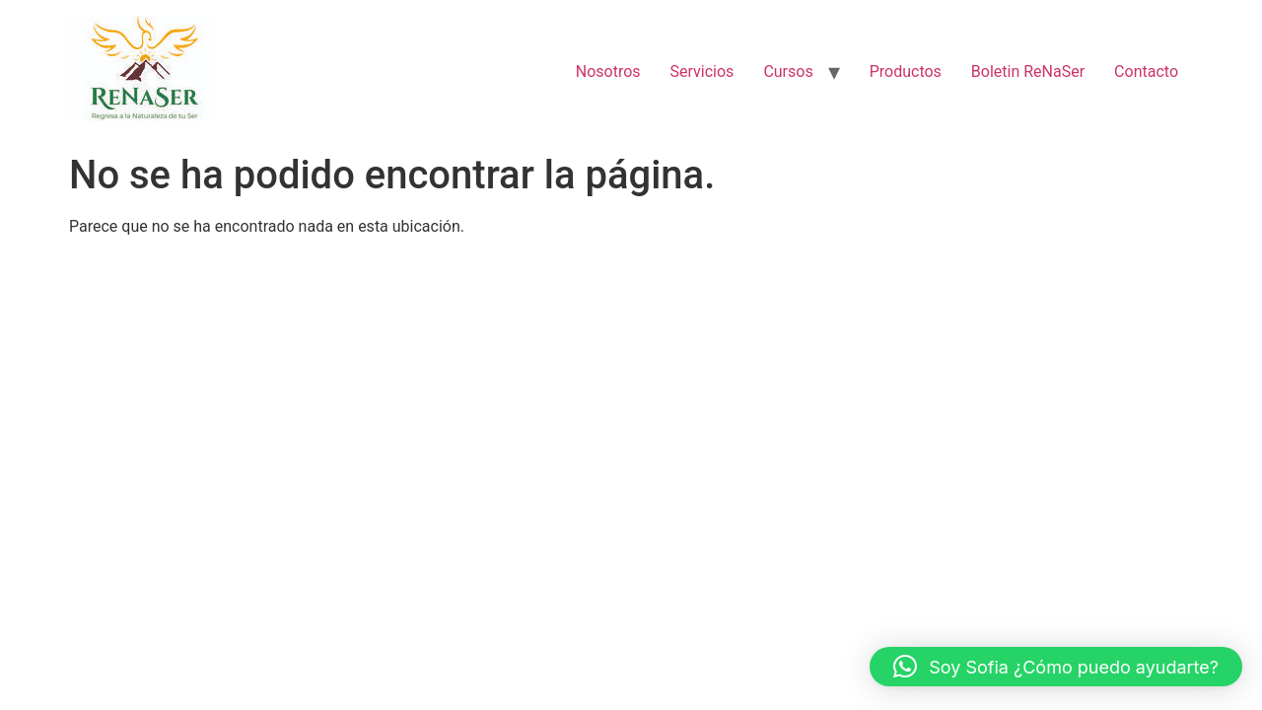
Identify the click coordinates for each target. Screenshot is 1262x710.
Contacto (1146, 71)
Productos (906, 71)
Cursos (787, 71)
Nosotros (608, 71)
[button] (1056, 666)
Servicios (702, 71)
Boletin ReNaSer (1028, 71)
